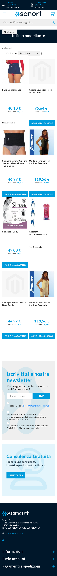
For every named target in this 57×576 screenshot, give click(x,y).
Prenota (38, 7)
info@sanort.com (15, 533)
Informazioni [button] (12, 551)
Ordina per (11, 53)
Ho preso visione (28, 406)
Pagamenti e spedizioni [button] (21, 566)
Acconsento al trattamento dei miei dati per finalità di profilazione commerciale (27, 426)
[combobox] (28, 22)
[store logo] (28, 13)
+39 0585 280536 (13, 7)
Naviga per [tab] (10, 31)
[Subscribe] (41, 396)
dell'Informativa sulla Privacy (36, 405)
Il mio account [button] (13, 559)
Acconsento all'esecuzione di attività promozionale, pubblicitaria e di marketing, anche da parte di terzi (26, 417)
